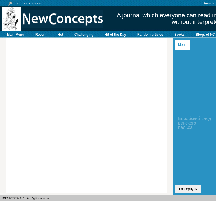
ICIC (5, 198)
